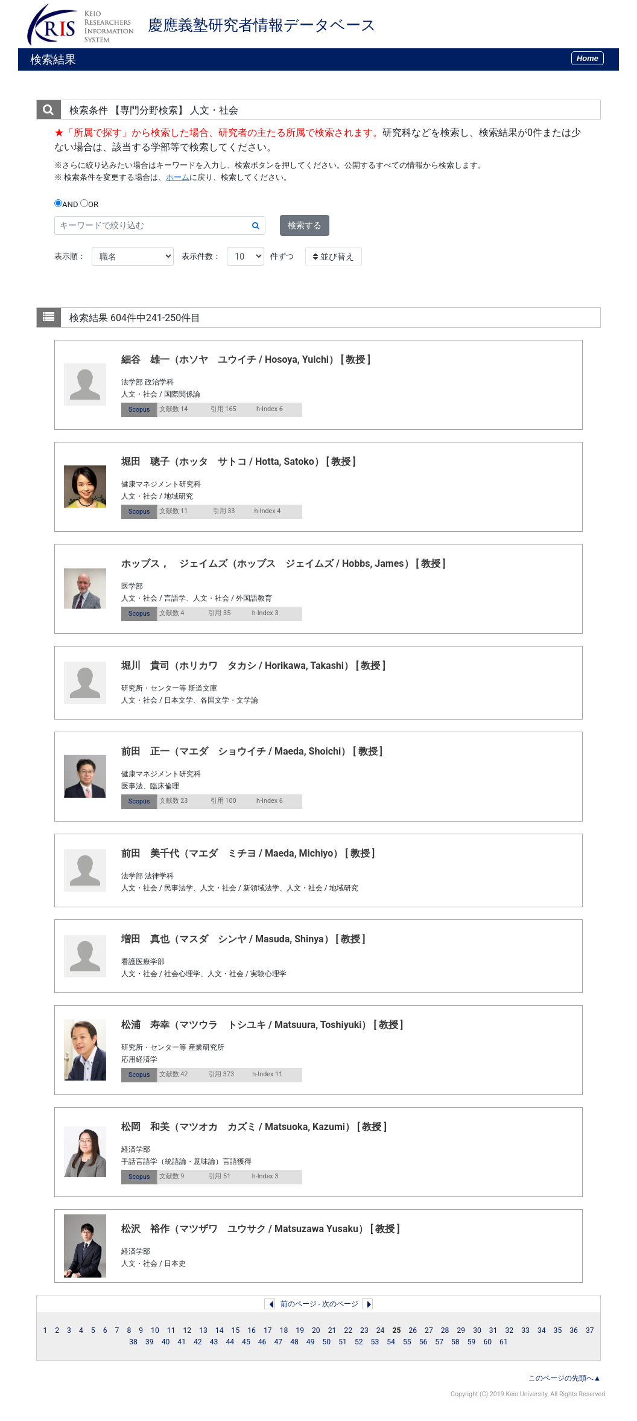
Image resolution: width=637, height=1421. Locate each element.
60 (487, 1342)
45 (246, 1342)
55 (407, 1342)
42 (198, 1342)
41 (181, 1342)
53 (375, 1342)
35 (558, 1330)
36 (573, 1330)
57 (439, 1342)
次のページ (340, 1304)
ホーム (177, 177)
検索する (305, 225)
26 (412, 1330)
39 (149, 1342)
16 (251, 1330)
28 (445, 1330)
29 (461, 1330)
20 (316, 1330)
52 (359, 1342)
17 (268, 1330)
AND (66, 204)
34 (541, 1330)
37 (590, 1330)
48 (294, 1342)
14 (219, 1330)
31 (493, 1330)
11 (171, 1330)
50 (327, 1342)
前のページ (298, 1304)
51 (342, 1342)
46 (262, 1342)
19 (300, 1330)
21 (332, 1330)
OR (89, 204)
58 (455, 1342)
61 (503, 1342)
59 (471, 1342)
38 (133, 1342)
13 (203, 1330)
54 (391, 1342)
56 (423, 1342)
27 (429, 1330)
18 (284, 1330)
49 (310, 1342)
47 (278, 1342)
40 (166, 1342)
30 (477, 1330)
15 (236, 1330)
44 (230, 1342)
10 (155, 1330)
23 (364, 1330)
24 (380, 1330)
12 (187, 1330)
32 (509, 1330)
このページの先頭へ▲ (564, 1378)
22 (348, 1330)
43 (214, 1342)
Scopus (139, 410)
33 (525, 1330)
